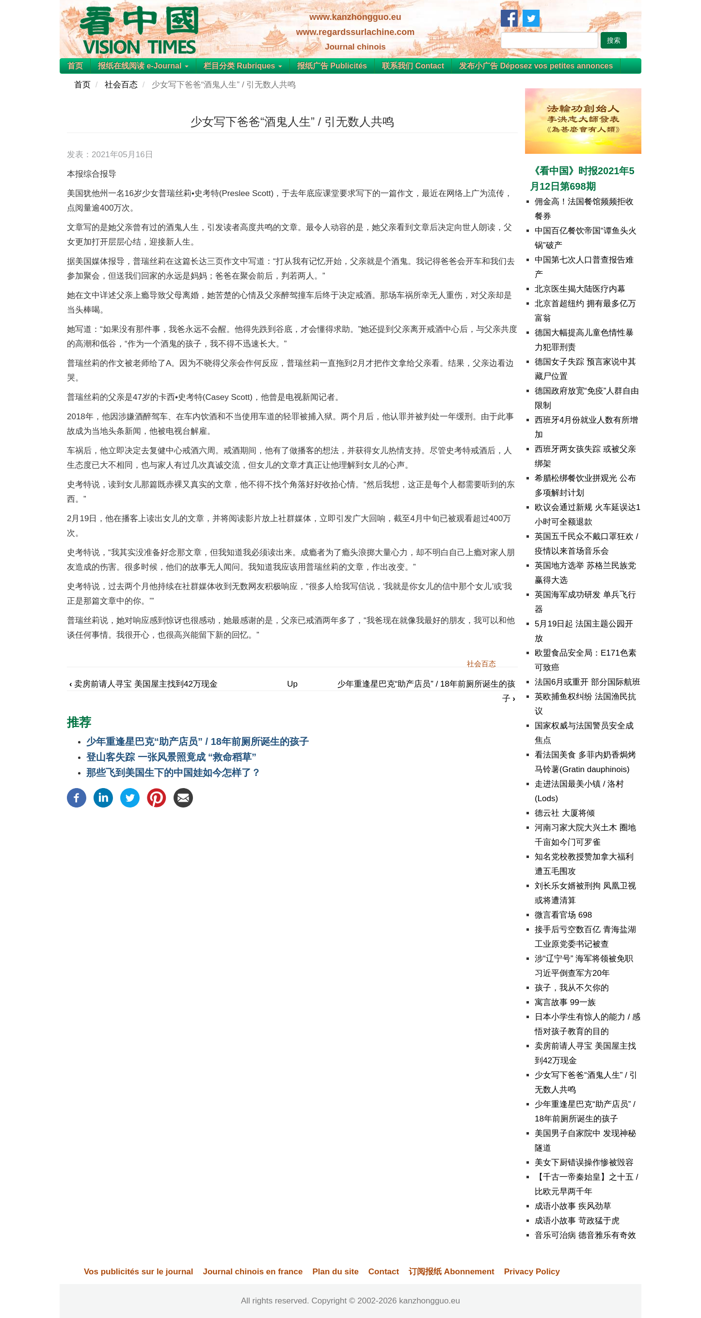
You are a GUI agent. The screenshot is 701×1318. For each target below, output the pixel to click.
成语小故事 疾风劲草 (573, 1206)
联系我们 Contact (413, 66)
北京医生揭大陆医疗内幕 (580, 289)
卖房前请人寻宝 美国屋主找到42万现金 (143, 684)
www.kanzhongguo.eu (355, 17)
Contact (383, 1271)
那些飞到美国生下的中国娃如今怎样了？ (173, 772)
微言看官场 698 (563, 915)
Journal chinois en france (253, 1271)
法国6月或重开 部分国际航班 (587, 682)
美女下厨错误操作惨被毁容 (584, 1162)
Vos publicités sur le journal (138, 1271)
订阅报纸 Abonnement (451, 1271)
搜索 (614, 40)
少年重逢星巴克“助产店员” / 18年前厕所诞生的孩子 (197, 741)
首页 (75, 66)
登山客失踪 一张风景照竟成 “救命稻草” (171, 757)
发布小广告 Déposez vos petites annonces (536, 66)
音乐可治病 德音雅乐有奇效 (585, 1235)
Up (292, 684)
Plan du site (335, 1271)
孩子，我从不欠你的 (572, 987)
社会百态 (121, 84)
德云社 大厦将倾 (565, 813)
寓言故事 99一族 (565, 1002)
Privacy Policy (532, 1271)
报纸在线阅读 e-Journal (143, 66)
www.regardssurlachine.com (355, 32)
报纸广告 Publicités (332, 66)
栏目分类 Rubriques (243, 66)
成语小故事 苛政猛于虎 (577, 1220)
